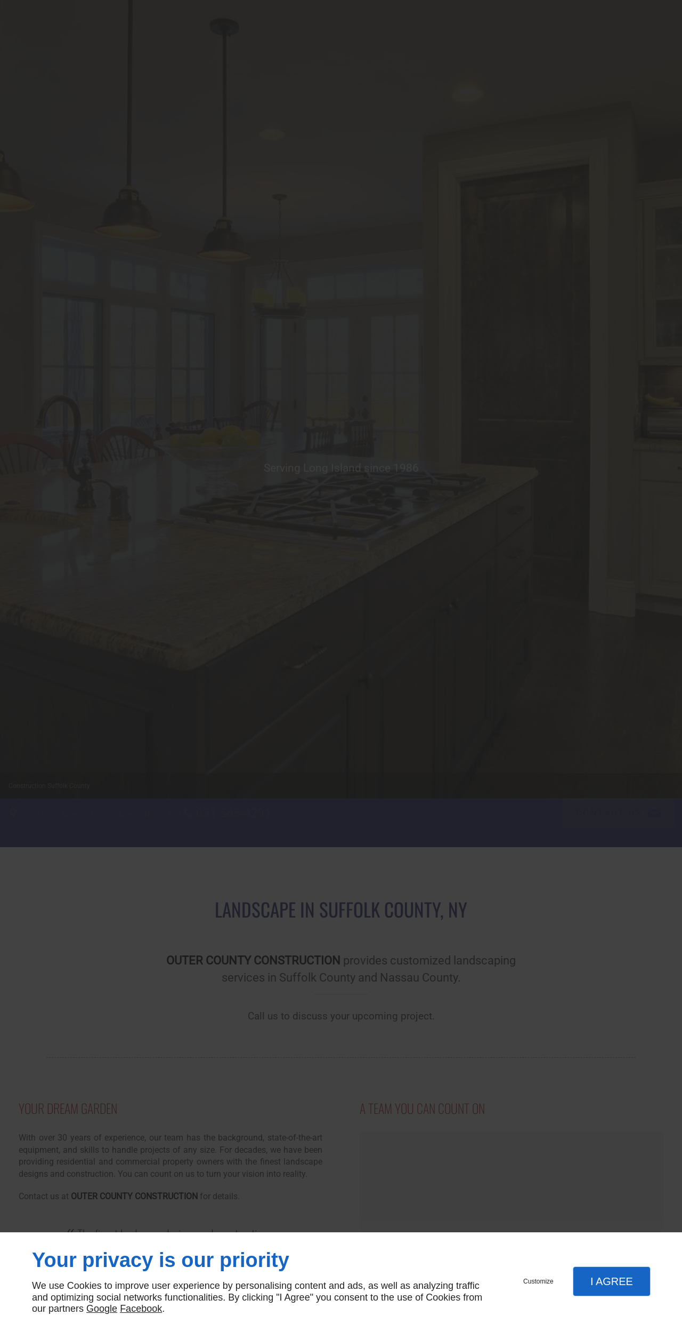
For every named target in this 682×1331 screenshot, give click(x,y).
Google (101, 1308)
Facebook (141, 1308)
